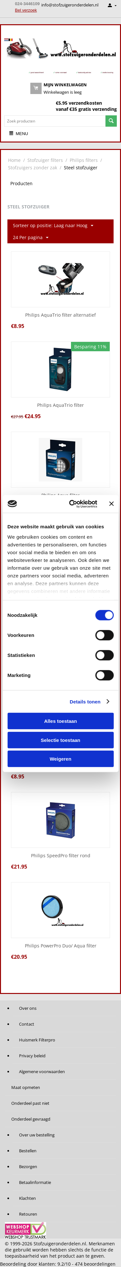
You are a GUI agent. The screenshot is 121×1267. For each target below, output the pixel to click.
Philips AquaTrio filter (60, 405)
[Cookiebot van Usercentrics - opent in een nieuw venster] (72, 504)
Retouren (28, 1214)
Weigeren (60, 759)
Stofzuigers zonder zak (32, 167)
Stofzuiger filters (45, 160)
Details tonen (85, 701)
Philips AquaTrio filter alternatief (60, 315)
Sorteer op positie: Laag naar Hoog (53, 225)
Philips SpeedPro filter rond (60, 856)
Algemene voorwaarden (42, 1071)
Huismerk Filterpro (37, 1040)
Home (14, 160)
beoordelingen (95, 1264)
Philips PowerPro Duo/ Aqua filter (60, 946)
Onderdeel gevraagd (30, 1119)
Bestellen (27, 1151)
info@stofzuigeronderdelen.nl (69, 5)
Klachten (27, 1198)
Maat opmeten (25, 1087)
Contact (26, 1024)
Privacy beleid (32, 1056)
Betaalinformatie (35, 1182)
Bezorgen (28, 1166)
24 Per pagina (30, 237)
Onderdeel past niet (30, 1103)
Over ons (27, 1008)
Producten (21, 183)
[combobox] (55, 121)
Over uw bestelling (37, 1135)
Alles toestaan (60, 721)
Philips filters (84, 160)
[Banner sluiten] (111, 504)
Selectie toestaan (60, 740)
